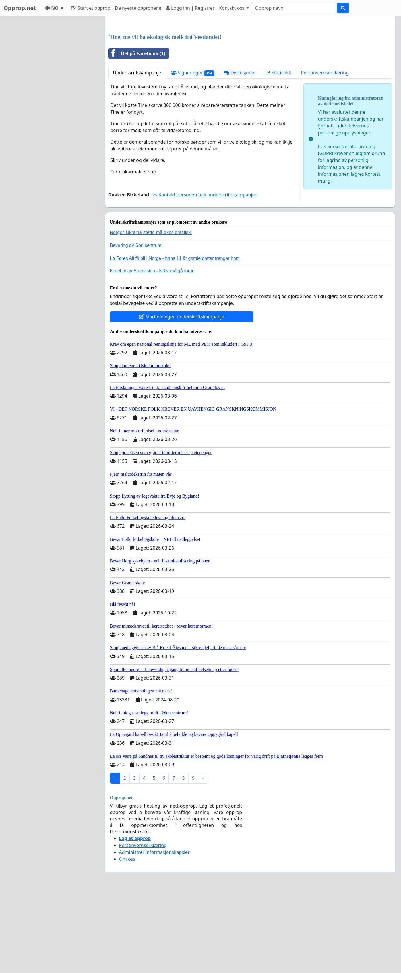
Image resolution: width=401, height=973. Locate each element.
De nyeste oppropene (138, 8)
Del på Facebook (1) (137, 134)
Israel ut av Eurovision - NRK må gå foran (152, 351)
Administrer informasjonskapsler (154, 932)
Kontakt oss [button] (232, 8)
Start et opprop (90, 8)
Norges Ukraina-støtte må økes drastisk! (151, 312)
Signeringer (192, 153)
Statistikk (278, 153)
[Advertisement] (250, 66)
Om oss (127, 939)
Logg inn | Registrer (190, 8)
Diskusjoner (240, 153)
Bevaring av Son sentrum (136, 325)
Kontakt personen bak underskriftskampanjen (205, 275)
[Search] (294, 8)
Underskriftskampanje (137, 153)
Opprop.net (19, 8)
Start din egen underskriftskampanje (181, 397)
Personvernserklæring (324, 153)
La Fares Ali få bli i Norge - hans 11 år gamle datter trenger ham (175, 338)
